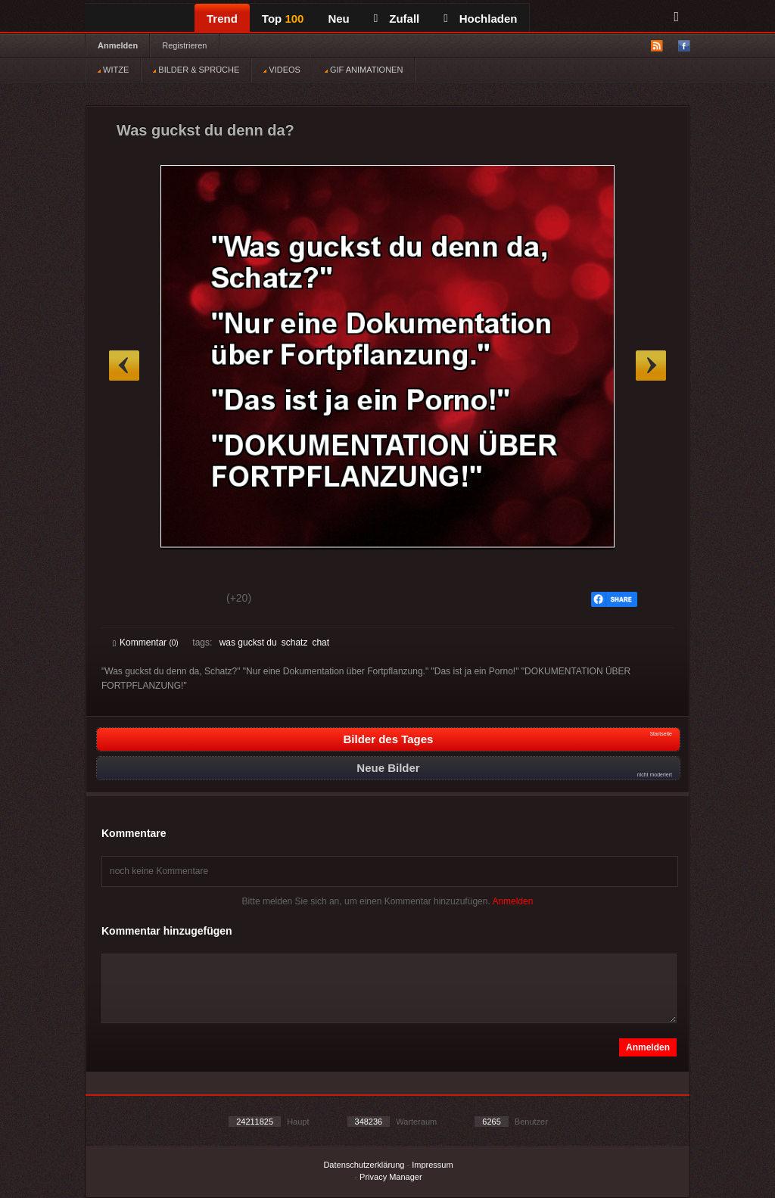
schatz (295, 642)
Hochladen (480, 18)
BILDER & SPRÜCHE (196, 69)
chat (320, 642)
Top (283, 18)
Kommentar (146, 642)
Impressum (432, 1164)
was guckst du (248, 642)
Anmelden (118, 45)
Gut (129, 600)
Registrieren (184, 45)
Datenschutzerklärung (363, 1164)
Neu (338, 18)
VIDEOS (281, 69)
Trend (222, 18)
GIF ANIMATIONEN (364, 69)
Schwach (186, 600)
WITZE (113, 69)
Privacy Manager (390, 1176)
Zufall (396, 18)
